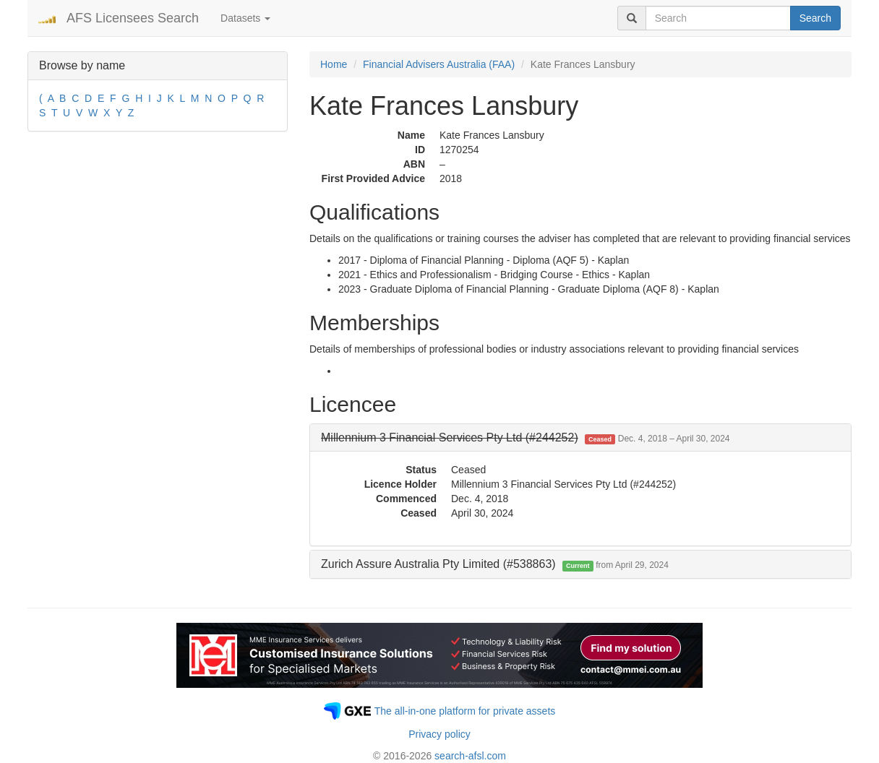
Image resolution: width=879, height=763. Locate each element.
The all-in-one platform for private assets (465, 711)
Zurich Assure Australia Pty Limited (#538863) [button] (495, 564)
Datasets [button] (245, 18)
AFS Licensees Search (133, 18)
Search (815, 18)
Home (333, 64)
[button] (525, 437)
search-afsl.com (470, 756)
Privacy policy (439, 734)
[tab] (580, 438)
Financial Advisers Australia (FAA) (439, 64)
